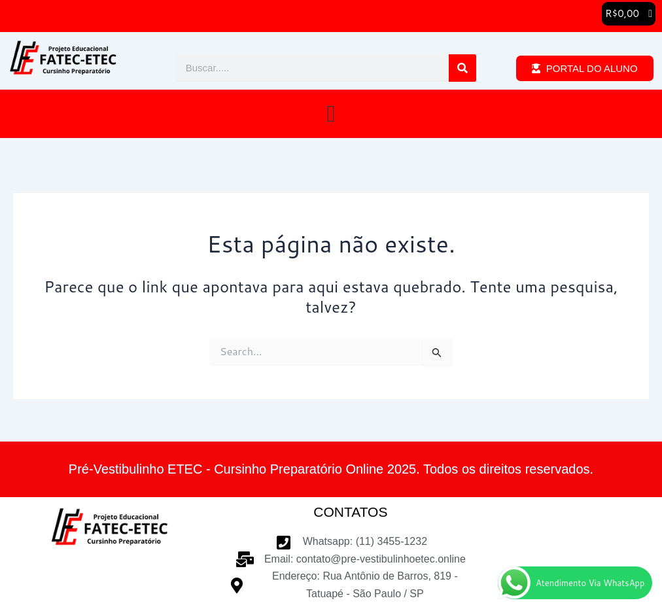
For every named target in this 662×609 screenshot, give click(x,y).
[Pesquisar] (462, 68)
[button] (628, 14)
